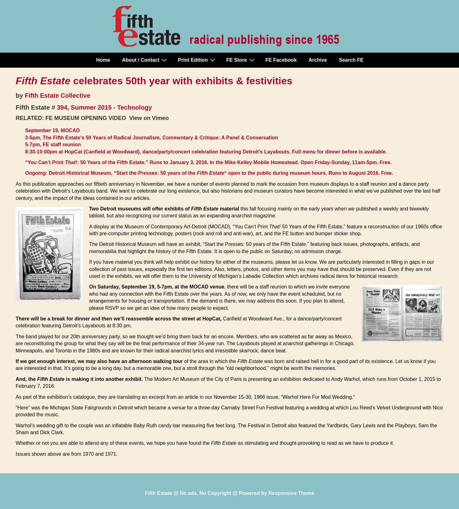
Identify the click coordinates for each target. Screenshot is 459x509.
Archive (318, 60)
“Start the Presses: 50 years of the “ (170, 173)
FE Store (241, 59)
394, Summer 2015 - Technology (104, 107)
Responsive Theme (291, 493)
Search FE (351, 60)
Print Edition (197, 59)
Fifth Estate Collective (57, 95)
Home (103, 60)
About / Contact (145, 59)
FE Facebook (281, 60)
